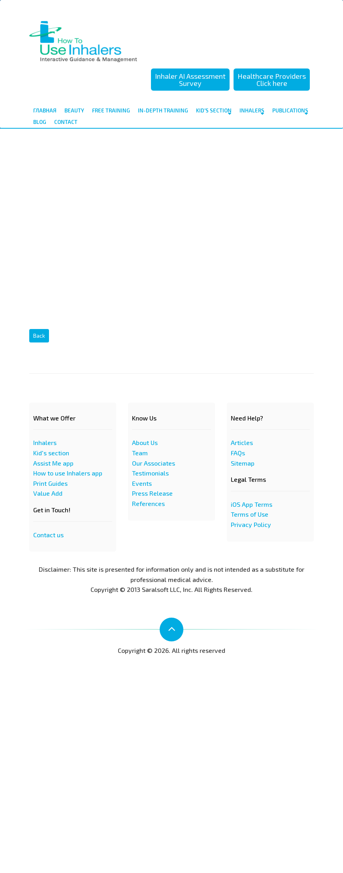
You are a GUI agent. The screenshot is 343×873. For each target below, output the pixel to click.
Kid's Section (214, 111)
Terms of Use (249, 514)
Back (39, 335)
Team (140, 452)
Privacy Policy (251, 524)
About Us (145, 442)
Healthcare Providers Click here (271, 79)
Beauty (74, 110)
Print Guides (50, 483)
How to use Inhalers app (67, 473)
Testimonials (150, 473)
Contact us (48, 534)
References (148, 503)
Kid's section (51, 452)
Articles (242, 442)
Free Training (111, 110)
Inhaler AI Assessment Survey (190, 79)
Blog (39, 122)
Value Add (47, 493)
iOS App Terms (251, 504)
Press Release (152, 493)
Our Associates (153, 463)
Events (142, 483)
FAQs (238, 452)
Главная (45, 110)
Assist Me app (53, 463)
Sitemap (242, 463)
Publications (290, 111)
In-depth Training (163, 110)
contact (65, 122)
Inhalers (251, 111)
